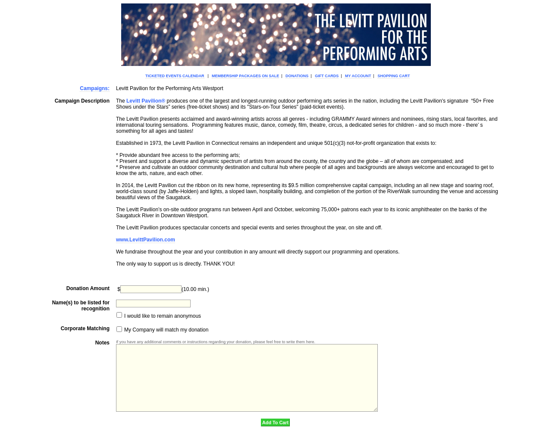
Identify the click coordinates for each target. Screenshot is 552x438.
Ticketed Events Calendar (174, 76)
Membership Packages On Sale (245, 76)
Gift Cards (327, 76)
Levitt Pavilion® (145, 101)
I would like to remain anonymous (162, 316)
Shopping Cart (393, 76)
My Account (357, 76)
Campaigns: (95, 88)
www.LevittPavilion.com (145, 240)
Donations (296, 76)
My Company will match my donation (166, 330)
